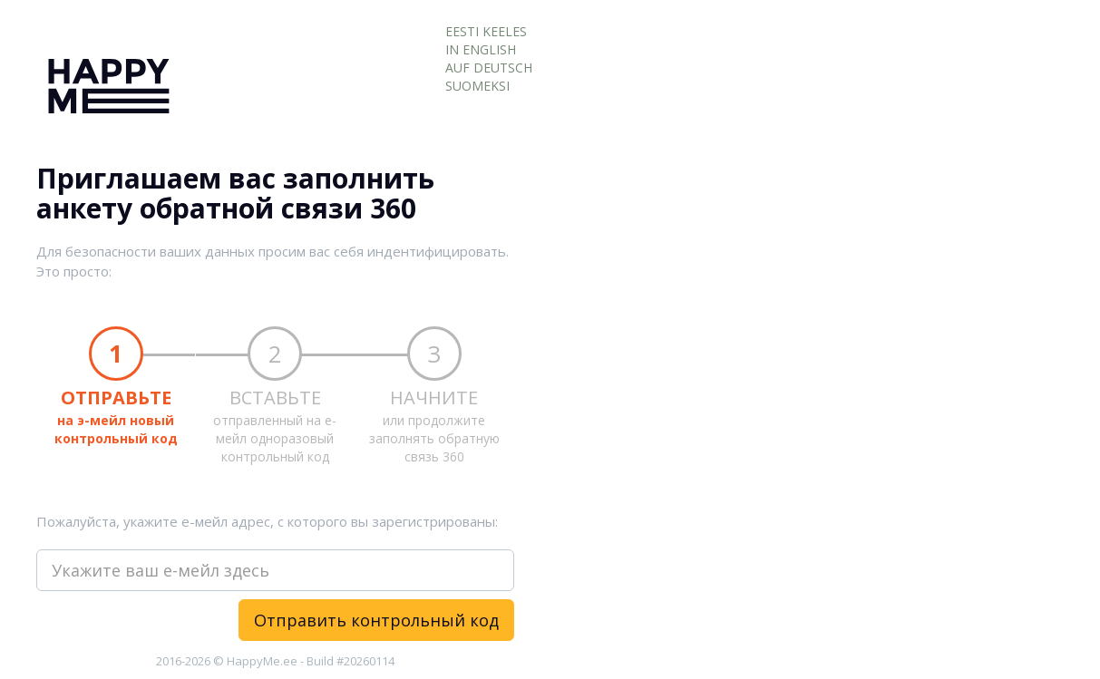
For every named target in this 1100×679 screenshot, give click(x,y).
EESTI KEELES (486, 31)
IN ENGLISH (480, 49)
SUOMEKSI (477, 85)
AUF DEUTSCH (488, 67)
